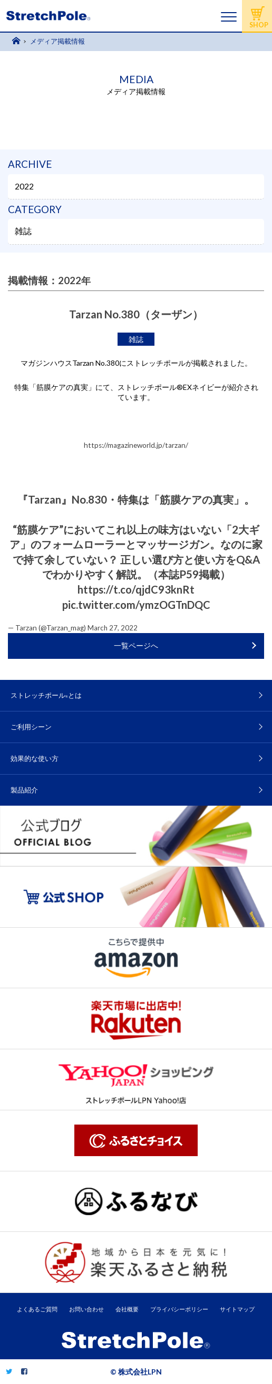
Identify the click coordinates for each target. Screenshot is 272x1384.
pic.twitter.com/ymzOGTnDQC (136, 604)
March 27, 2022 (113, 628)
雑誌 (23, 231)
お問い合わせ (86, 1309)
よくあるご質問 (37, 1309)
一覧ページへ (136, 645)
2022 (24, 186)
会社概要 (127, 1309)
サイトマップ (237, 1309)
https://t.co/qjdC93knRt (136, 589)
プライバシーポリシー (179, 1309)
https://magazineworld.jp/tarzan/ (136, 445)
